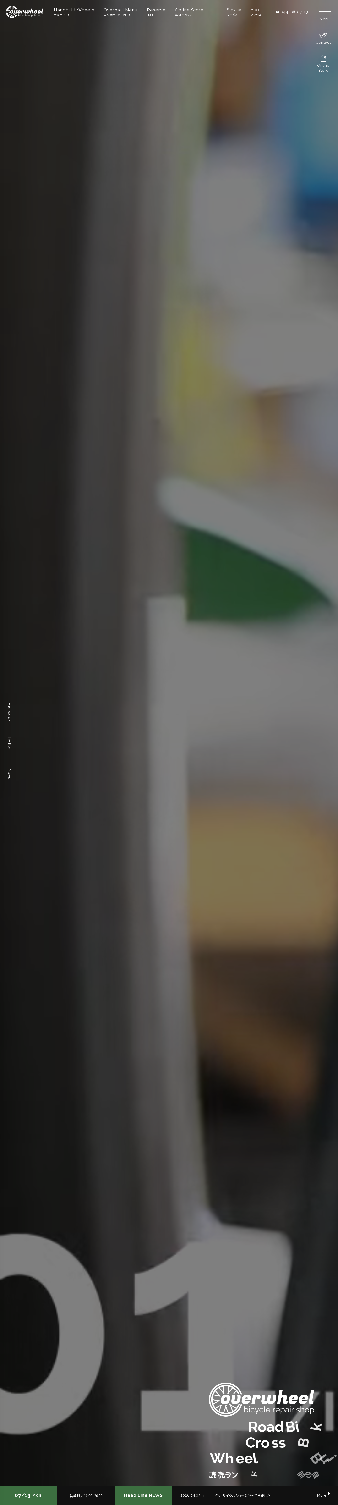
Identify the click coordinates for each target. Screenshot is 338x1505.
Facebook (9, 712)
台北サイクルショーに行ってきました (242, 1495)
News (9, 774)
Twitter (9, 743)
